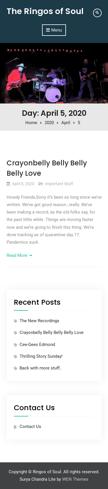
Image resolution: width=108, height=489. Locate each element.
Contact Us (30, 426)
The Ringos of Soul (45, 11)
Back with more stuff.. (41, 368)
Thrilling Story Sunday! (41, 356)
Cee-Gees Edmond (37, 344)
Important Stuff (59, 183)
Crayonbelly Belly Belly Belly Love (52, 332)
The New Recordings (39, 320)
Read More (17, 255)
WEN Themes (75, 479)
